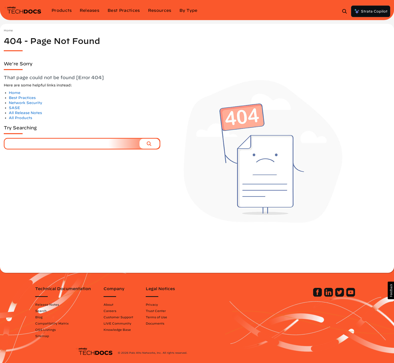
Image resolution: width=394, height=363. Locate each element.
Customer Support (158, 317)
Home (8, 30)
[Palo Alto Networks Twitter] (300, 295)
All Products (20, 118)
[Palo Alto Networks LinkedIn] (289, 295)
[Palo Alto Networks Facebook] (278, 295)
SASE (14, 108)
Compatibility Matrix (92, 323)
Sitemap (82, 336)
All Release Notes (25, 113)
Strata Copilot (370, 11)
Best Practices (22, 98)
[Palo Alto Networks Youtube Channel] (310, 295)
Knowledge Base (157, 329)
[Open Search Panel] (346, 11)
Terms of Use (196, 317)
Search (80, 311)
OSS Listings (85, 329)
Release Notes (87, 304)
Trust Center (196, 311)
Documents (195, 323)
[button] (149, 144)
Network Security (25, 103)
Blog (78, 317)
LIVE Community (157, 323)
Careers (149, 311)
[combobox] (72, 144)
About (148, 304)
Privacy (192, 304)
